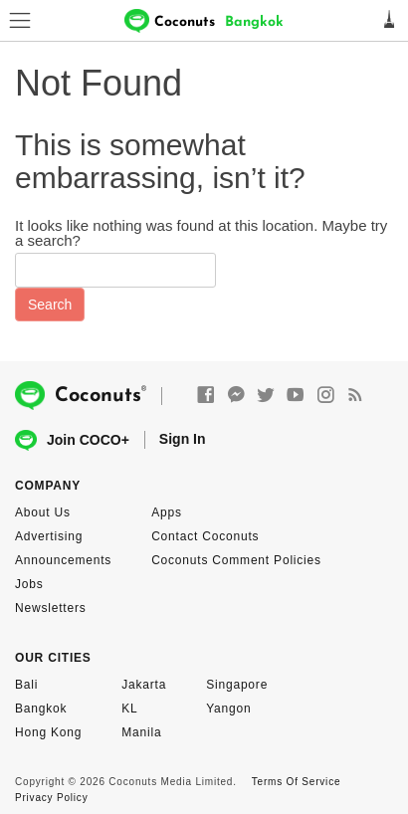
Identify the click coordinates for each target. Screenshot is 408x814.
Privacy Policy (51, 797)
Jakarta (143, 685)
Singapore (237, 685)
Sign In (182, 439)
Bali (26, 685)
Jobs (29, 584)
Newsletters (50, 608)
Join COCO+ (72, 440)
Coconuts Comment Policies (236, 560)
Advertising (49, 536)
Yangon (228, 708)
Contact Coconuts (205, 536)
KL (129, 708)
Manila (141, 732)
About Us (43, 512)
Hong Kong (48, 732)
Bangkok (41, 708)
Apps (166, 512)
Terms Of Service (296, 781)
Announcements (63, 560)
